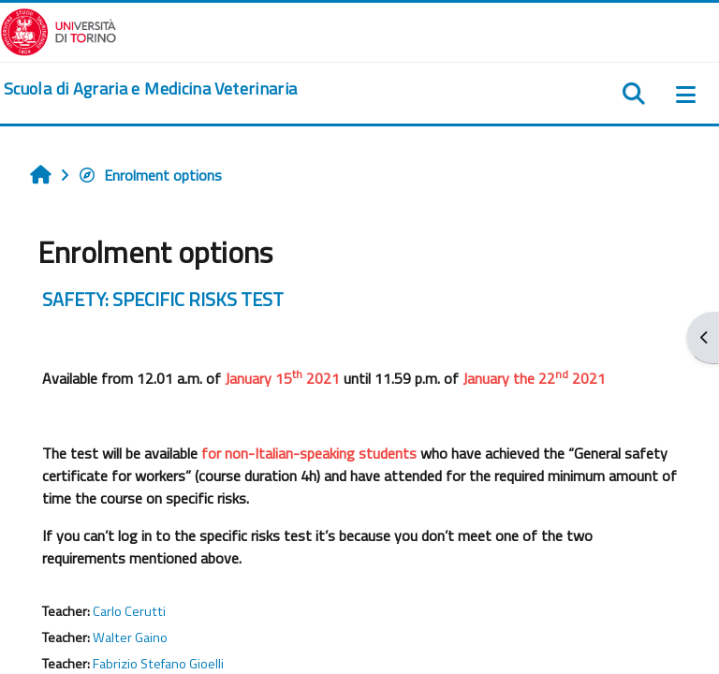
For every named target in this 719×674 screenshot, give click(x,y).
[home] (150, 89)
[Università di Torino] (58, 30)
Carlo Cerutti (129, 611)
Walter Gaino (130, 637)
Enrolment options (150, 175)
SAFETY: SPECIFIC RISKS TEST (163, 299)
